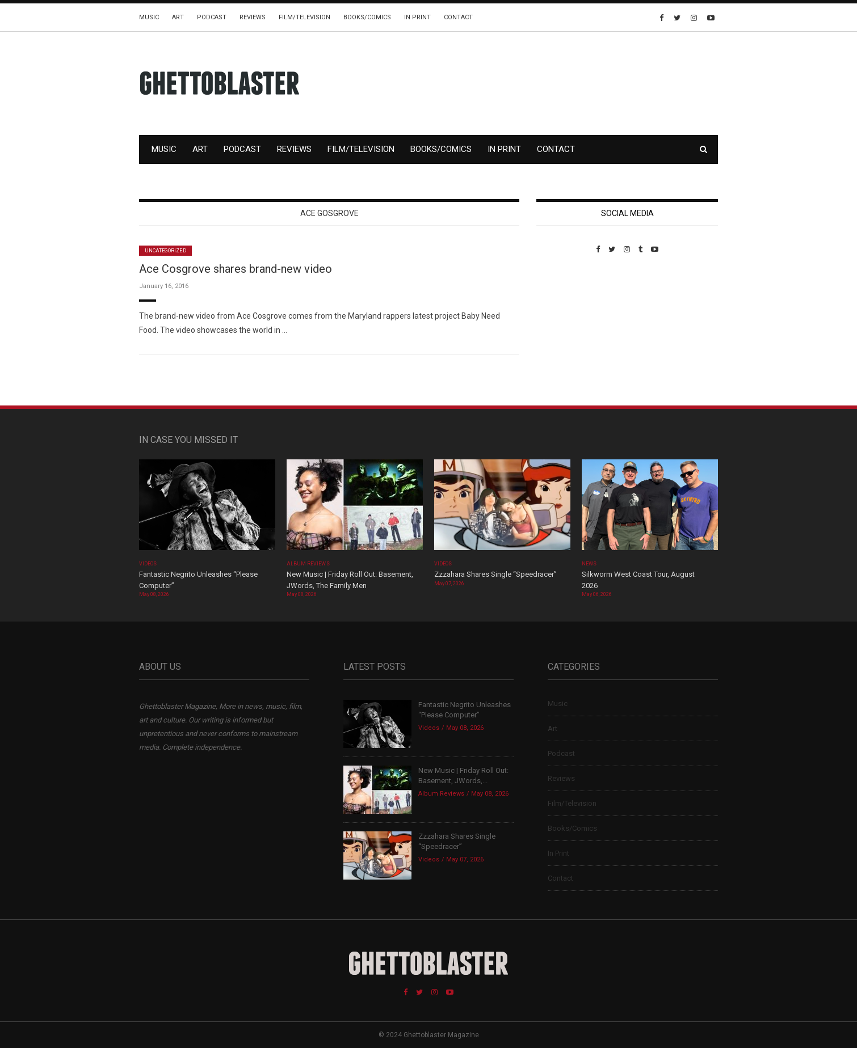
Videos (148, 564)
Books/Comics (367, 17)
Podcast (211, 17)
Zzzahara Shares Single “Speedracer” (495, 574)
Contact (458, 17)
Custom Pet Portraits (569, 331)
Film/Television (304, 17)
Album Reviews (308, 564)
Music (149, 17)
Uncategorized (165, 250)
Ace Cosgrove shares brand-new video (235, 269)
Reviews (253, 17)
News (589, 564)
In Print (417, 17)
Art (178, 17)
